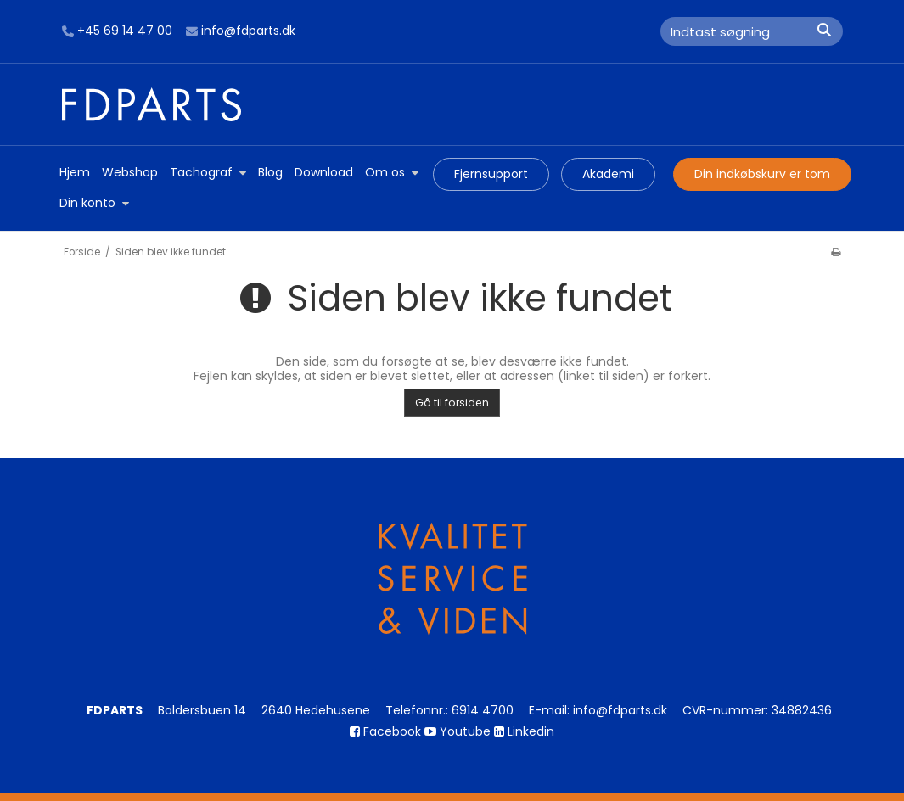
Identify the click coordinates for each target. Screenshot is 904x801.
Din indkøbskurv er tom (762, 173)
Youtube (457, 731)
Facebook (385, 731)
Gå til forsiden (452, 402)
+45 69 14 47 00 (117, 31)
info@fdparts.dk (240, 31)
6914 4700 (483, 710)
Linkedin (524, 731)
